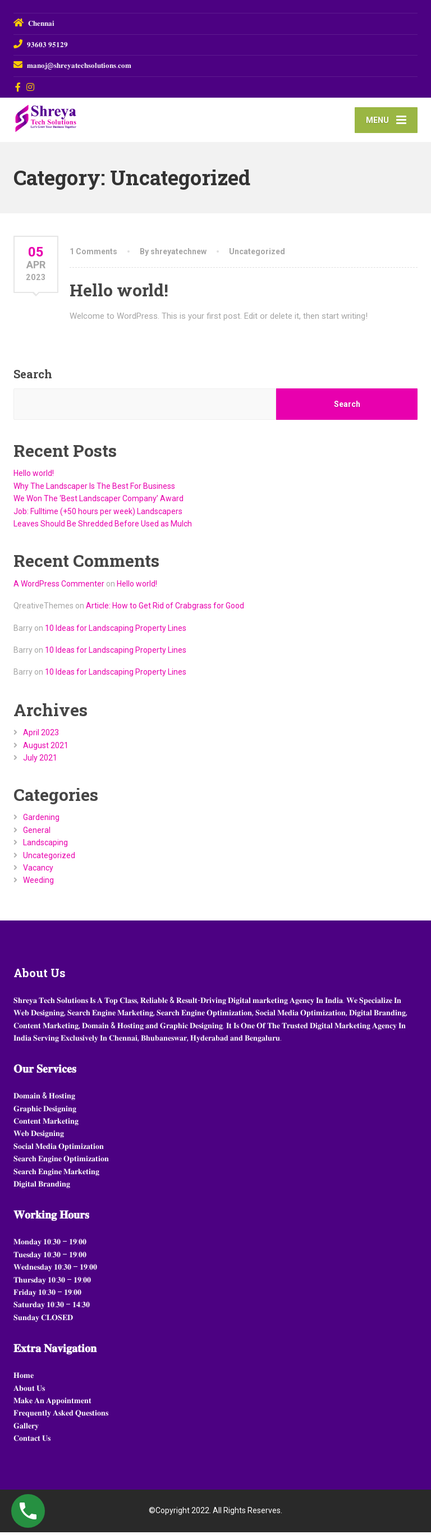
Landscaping (45, 849)
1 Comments (93, 258)
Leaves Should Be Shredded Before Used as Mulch (102, 530)
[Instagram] (30, 87)
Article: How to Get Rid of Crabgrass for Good (165, 612)
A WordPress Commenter (58, 591)
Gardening (41, 824)
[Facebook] (18, 87)
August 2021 (45, 752)
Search (32, 381)
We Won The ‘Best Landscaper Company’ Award (98, 505)
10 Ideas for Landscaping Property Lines (115, 634)
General (37, 836)
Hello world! (119, 297)
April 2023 (41, 739)
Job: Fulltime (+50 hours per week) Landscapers (97, 518)
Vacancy (38, 874)
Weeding (38, 887)
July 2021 (40, 764)
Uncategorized (257, 258)
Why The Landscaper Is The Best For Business (94, 492)
